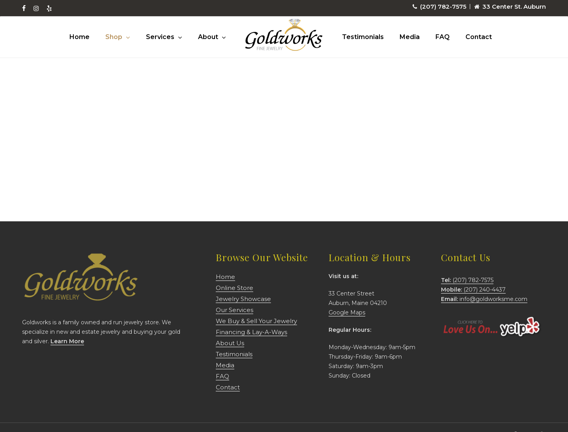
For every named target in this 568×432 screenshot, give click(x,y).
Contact (228, 387)
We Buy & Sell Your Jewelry (256, 321)
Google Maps (347, 312)
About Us (230, 343)
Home (225, 277)
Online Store (234, 288)
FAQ (222, 376)
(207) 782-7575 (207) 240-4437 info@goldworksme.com (484, 290)
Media (225, 365)
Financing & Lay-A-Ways (251, 332)
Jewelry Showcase (243, 299)
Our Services (234, 310)
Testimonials (234, 354)
